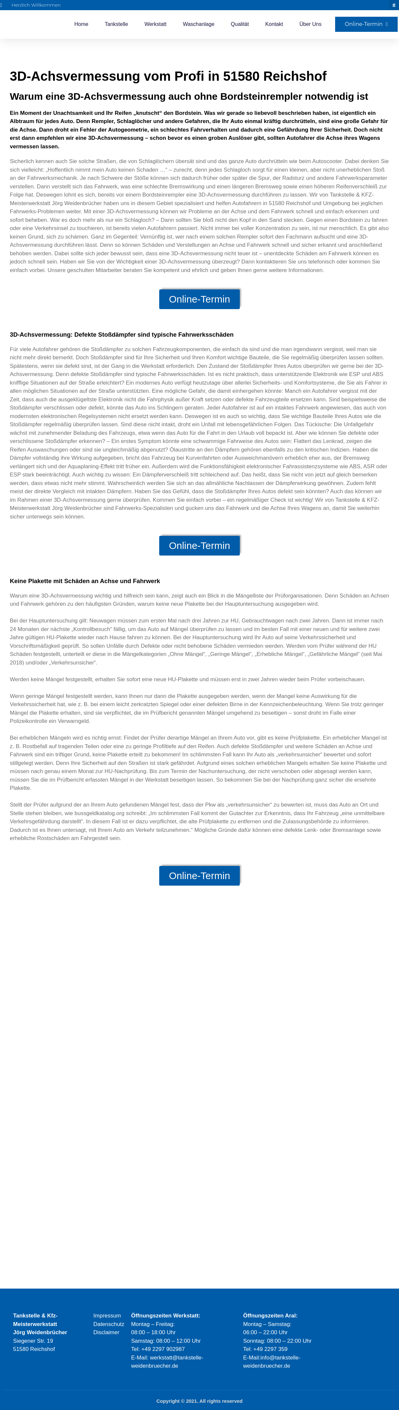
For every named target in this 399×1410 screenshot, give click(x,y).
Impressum (107, 1316)
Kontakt (274, 24)
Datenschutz (108, 1324)
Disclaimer (106, 1332)
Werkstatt (155, 24)
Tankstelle (116, 24)
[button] (394, 5)
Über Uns (310, 24)
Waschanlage (198, 24)
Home (81, 24)
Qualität (240, 24)
